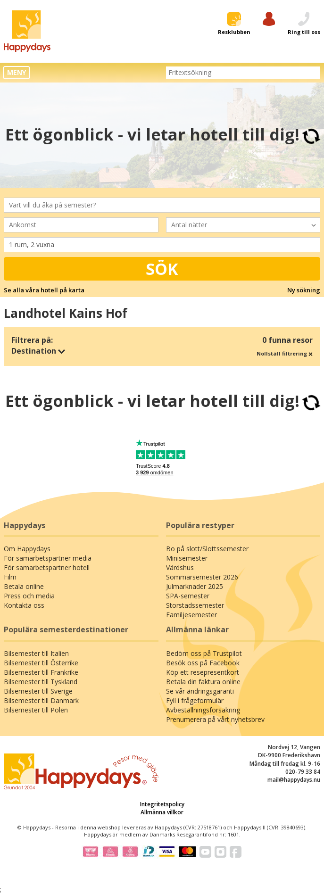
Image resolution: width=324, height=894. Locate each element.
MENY (16, 72)
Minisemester (187, 558)
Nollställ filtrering (285, 353)
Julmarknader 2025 (194, 586)
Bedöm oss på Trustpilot (204, 653)
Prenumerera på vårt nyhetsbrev (215, 719)
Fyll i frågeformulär (195, 700)
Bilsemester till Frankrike (41, 672)
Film (10, 576)
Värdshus (180, 567)
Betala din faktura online (203, 681)
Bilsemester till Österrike (41, 662)
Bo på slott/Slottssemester (207, 548)
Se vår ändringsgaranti (200, 691)
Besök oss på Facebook (203, 662)
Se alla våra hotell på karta (44, 290)
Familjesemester (191, 614)
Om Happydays (27, 548)
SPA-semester (187, 595)
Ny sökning (303, 290)
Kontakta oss (24, 605)
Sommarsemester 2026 (202, 576)
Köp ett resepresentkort (202, 672)
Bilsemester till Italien (36, 653)
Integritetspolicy (162, 804)
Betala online (24, 586)
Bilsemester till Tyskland (40, 681)
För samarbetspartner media (47, 558)
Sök (162, 269)
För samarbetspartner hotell (47, 567)
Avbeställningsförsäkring (203, 709)
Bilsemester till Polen (36, 709)
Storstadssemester (195, 605)
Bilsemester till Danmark (41, 700)
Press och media (29, 595)
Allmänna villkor (162, 812)
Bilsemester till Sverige (38, 691)
